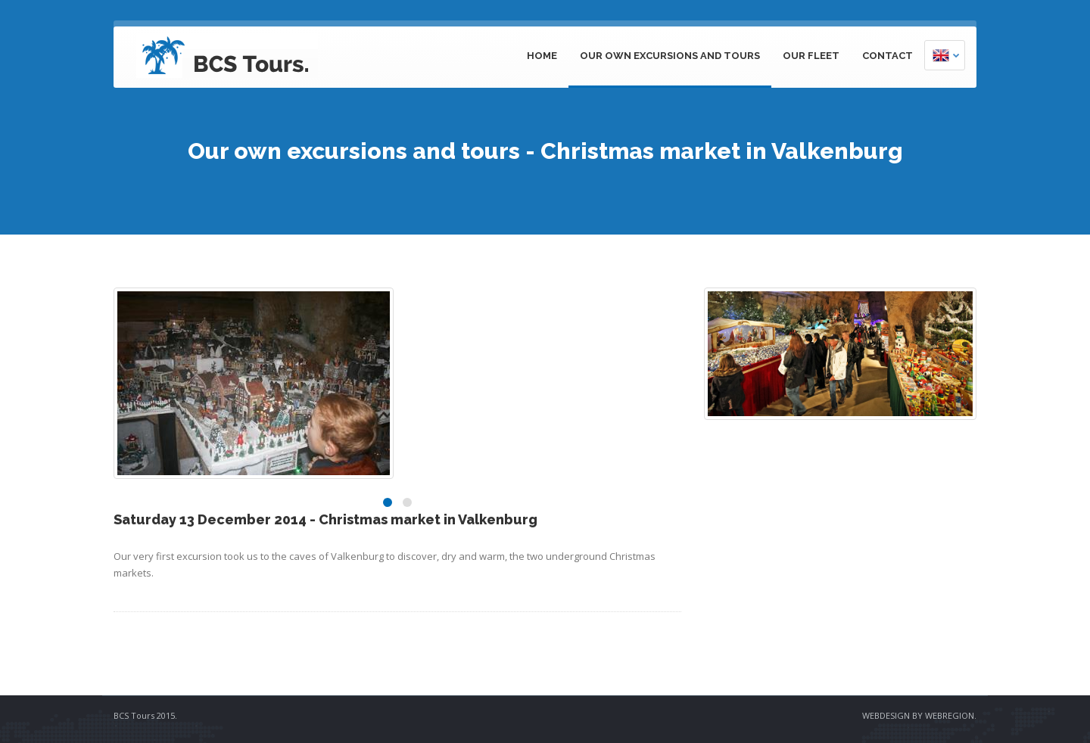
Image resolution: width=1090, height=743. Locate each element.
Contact (887, 55)
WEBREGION (949, 715)
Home (542, 55)
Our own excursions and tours (670, 55)
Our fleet (811, 55)
